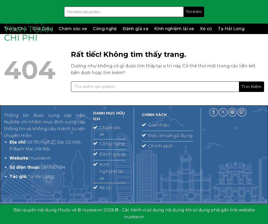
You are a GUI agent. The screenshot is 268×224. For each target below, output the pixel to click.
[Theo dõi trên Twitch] (242, 112)
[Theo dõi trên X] (223, 112)
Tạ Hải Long (231, 28)
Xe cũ (206, 28)
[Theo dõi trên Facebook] (213, 112)
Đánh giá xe (136, 28)
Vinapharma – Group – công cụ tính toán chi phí (30, 21)
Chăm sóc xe (73, 28)
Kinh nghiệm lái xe (174, 28)
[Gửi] (194, 12)
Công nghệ (105, 28)
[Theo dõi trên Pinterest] (232, 112)
